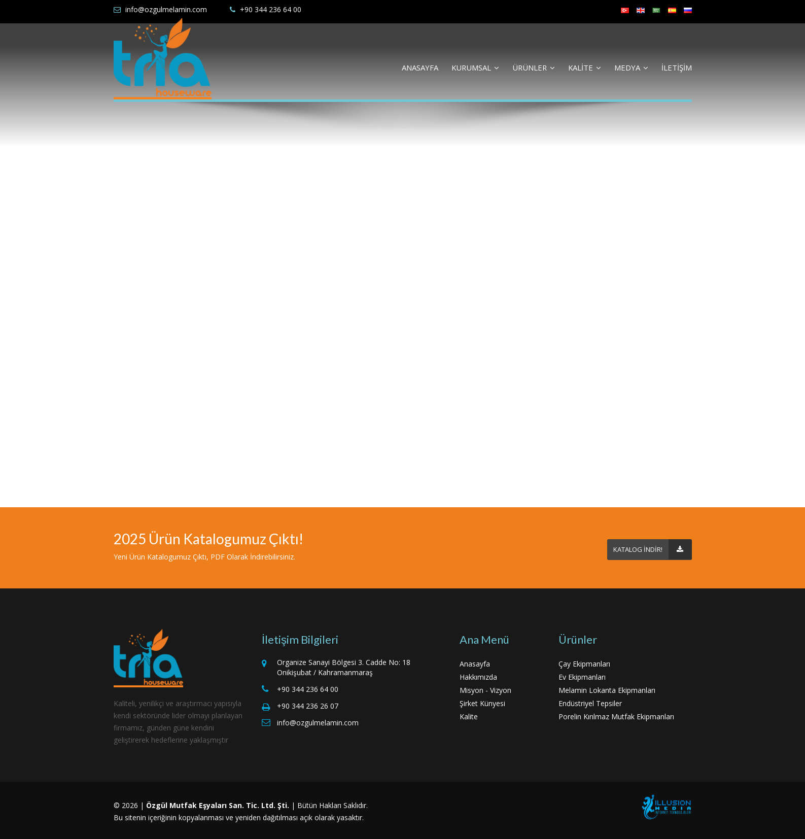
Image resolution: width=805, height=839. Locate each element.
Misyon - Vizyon (485, 690)
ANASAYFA (420, 67)
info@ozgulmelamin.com (166, 9)
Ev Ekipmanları (582, 677)
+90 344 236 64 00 (270, 9)
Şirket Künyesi (482, 703)
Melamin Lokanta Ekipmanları (606, 690)
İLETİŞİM (676, 67)
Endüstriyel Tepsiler (590, 703)
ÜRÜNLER (533, 67)
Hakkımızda (478, 677)
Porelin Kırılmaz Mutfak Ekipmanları (616, 716)
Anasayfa (475, 664)
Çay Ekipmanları (584, 664)
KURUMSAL (475, 67)
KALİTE (584, 67)
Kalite (469, 716)
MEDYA (631, 67)
